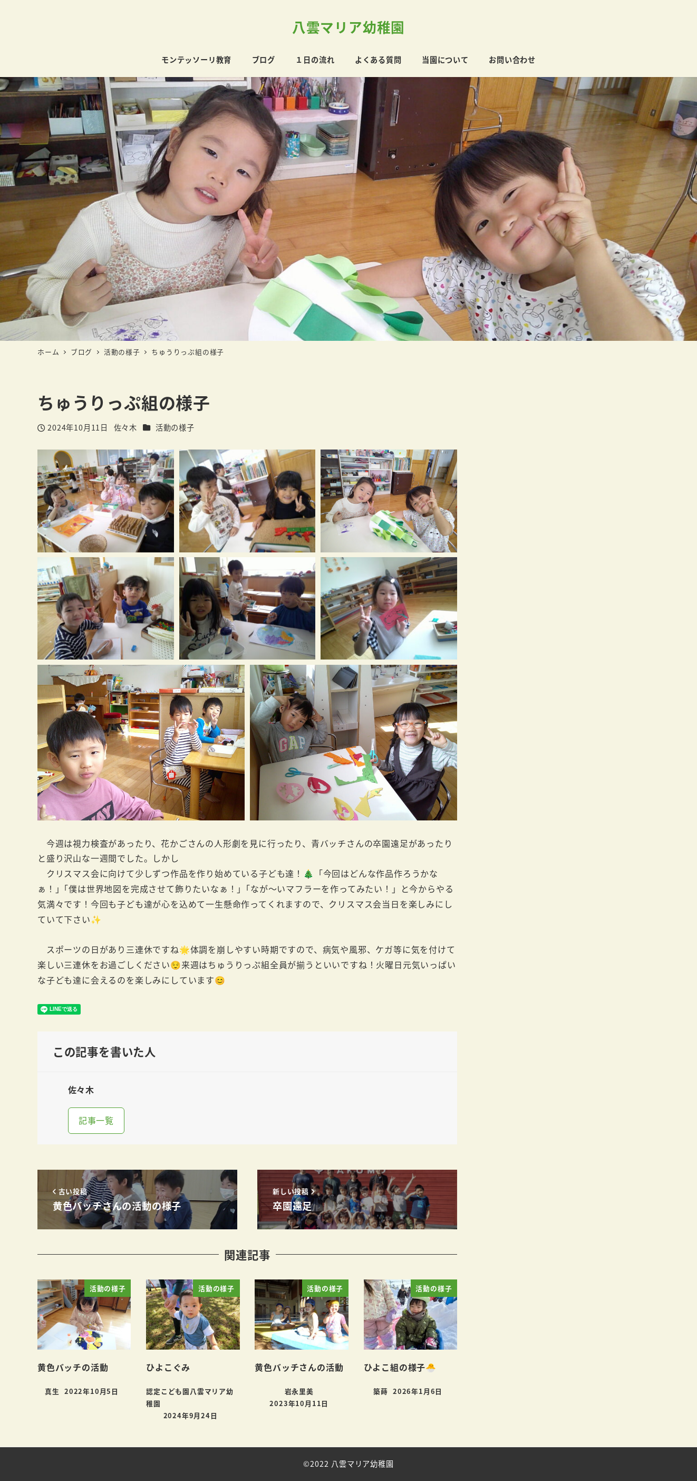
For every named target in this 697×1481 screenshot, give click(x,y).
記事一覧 (96, 1120)
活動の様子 (175, 427)
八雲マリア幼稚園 (348, 26)
